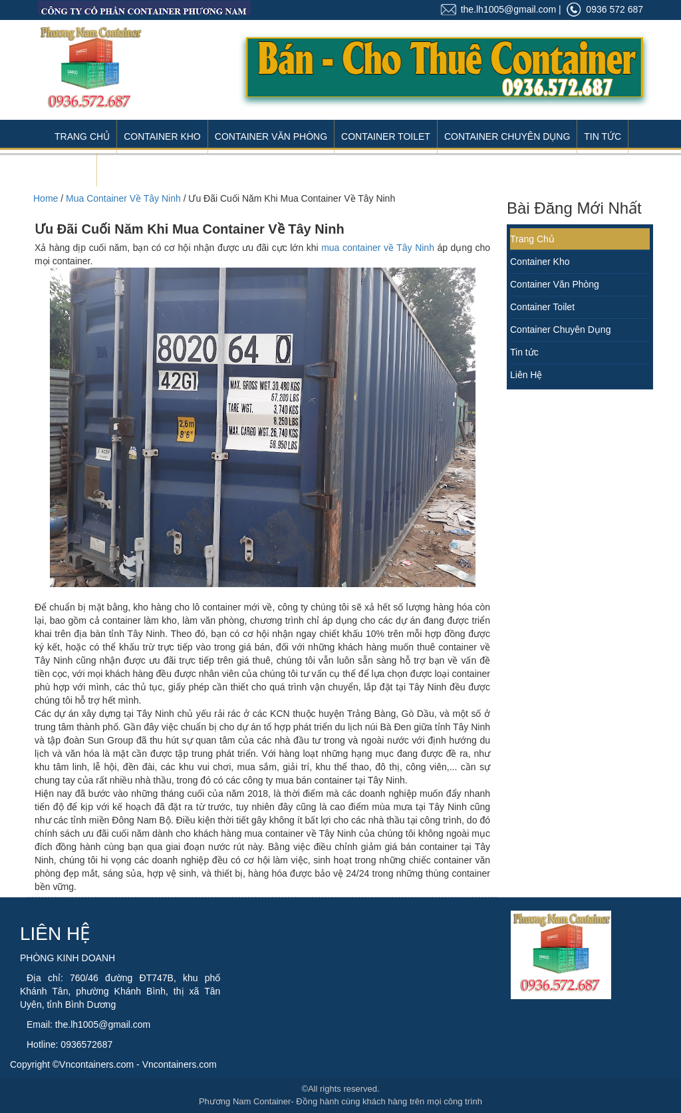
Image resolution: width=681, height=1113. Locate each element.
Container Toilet (385, 136)
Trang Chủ (82, 136)
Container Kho (162, 136)
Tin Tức (602, 136)
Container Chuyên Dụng (507, 136)
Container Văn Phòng (271, 136)
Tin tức (524, 352)
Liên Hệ (72, 169)
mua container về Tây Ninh (377, 247)
